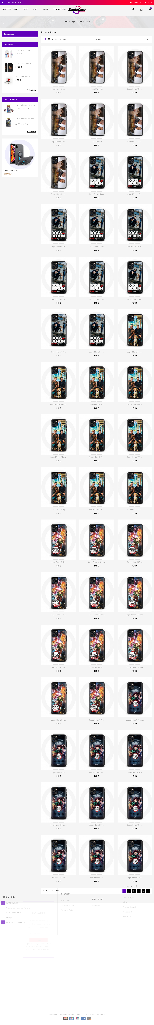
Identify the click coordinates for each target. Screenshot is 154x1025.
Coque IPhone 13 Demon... (97, 562)
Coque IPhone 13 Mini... (97, 299)
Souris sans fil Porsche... (24, 63)
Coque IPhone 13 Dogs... (135, 299)
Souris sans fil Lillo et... (24, 50)
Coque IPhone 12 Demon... (135, 615)
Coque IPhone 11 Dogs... (97, 194)
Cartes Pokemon (59, 9)
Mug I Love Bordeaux (23, 77)
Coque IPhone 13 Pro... (58, 352)
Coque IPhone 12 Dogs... (58, 457)
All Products (31, 90)
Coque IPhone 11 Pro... (134, 142)
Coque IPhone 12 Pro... (134, 89)
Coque (25, 9)
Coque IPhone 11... (97, 142)
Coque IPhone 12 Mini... (97, 247)
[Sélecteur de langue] (136, 2)
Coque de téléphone (10, 9)
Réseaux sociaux (10, 34)
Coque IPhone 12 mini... (59, 89)
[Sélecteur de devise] (148, 2)
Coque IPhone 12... (96, 89)
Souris (45, 9)
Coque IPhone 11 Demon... (135, 667)
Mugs (35, 9)
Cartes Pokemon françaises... (26, 105)
